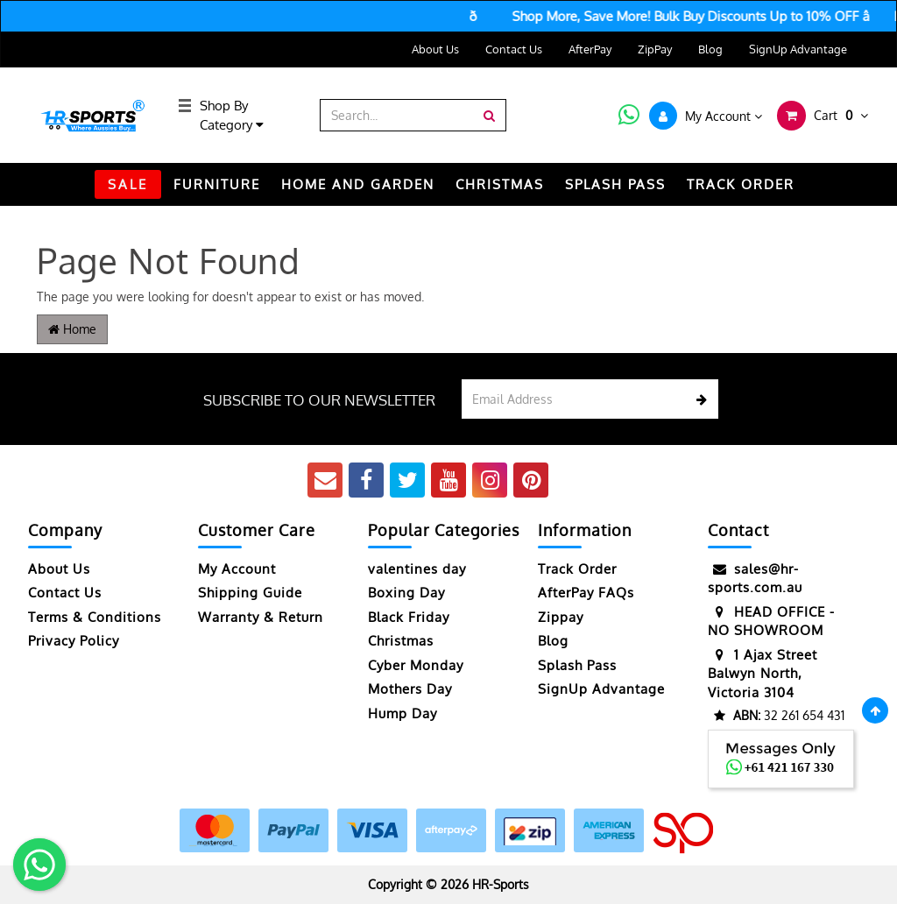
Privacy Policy (73, 640)
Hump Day (402, 713)
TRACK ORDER (741, 184)
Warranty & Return (260, 617)
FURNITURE (216, 184)
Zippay (560, 617)
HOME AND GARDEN (357, 184)
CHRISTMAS (500, 184)
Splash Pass (615, 184)
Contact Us (513, 49)
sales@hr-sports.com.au (755, 578)
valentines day (417, 569)
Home (72, 328)
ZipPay (655, 49)
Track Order (577, 569)
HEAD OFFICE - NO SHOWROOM (771, 621)
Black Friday (408, 617)
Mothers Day (410, 689)
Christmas (401, 640)
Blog (710, 49)
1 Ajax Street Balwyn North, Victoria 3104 (762, 673)
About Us (435, 49)
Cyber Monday (415, 665)
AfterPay (590, 49)
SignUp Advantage (798, 49)
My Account (237, 569)
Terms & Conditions (94, 617)
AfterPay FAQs (586, 592)
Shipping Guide (250, 592)
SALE (128, 184)
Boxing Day (406, 592)
